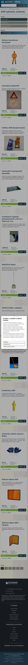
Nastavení (6, 342)
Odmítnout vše (7, 344)
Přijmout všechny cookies (9, 346)
